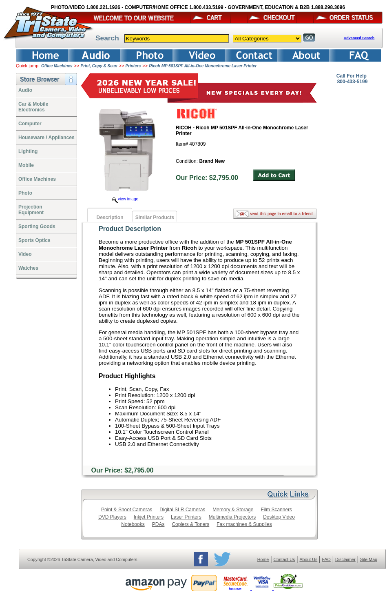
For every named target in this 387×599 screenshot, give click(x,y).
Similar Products (154, 217)
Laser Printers (186, 517)
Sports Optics (34, 240)
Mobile (26, 165)
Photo (25, 193)
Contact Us (284, 559)
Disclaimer (345, 559)
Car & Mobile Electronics (33, 107)
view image (125, 199)
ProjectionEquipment (31, 209)
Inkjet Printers (149, 517)
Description (109, 217)
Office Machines (57, 66)
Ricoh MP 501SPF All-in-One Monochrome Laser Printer (203, 66)
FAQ (326, 559)
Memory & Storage (232, 509)
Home (263, 559)
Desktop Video (279, 517)
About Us (308, 559)
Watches (28, 268)
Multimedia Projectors (232, 517)
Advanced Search (359, 38)
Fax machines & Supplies (244, 524)
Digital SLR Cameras (182, 509)
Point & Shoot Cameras (126, 509)
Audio (25, 90)
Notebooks (132, 524)
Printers (133, 66)
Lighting (28, 151)
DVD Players (112, 517)
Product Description (130, 228)
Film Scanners (276, 509)
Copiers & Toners (190, 524)
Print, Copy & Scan (99, 66)
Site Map (368, 559)
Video (24, 254)
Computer (30, 123)
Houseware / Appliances (46, 137)
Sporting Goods (36, 226)
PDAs (158, 524)
